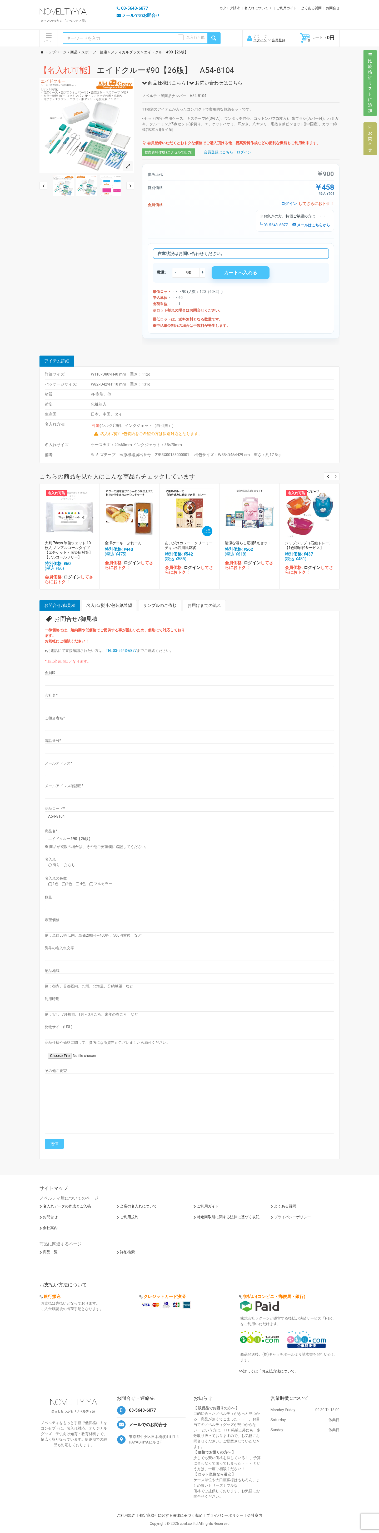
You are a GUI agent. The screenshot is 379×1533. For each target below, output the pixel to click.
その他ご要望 (56, 1070)
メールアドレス (58, 763)
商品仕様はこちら (164, 83)
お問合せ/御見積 (60, 605)
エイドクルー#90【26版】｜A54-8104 (136, 70)
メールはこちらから (311, 225)
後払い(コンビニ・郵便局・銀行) (274, 1296)
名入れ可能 (195, 37)
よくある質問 (311, 8)
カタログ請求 (230, 8)
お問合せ (333, 8)
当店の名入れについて (138, 1206)
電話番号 (53, 740)
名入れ (50, 859)
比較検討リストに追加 (370, 83)
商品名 (51, 831)
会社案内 (50, 1228)
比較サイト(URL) (58, 1027)
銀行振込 (52, 1296)
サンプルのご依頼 (160, 605)
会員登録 (278, 40)
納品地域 (52, 970)
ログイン (260, 40)
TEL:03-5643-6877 (121, 650)
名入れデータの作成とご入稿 (67, 1206)
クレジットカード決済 (164, 1296)
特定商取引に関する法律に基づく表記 (228, 1217)
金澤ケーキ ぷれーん (123, 543)
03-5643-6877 (274, 225)
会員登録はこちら (218, 152)
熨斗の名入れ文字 (59, 948)
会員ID (50, 673)
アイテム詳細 (56, 360)
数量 (48, 897)
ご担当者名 (55, 718)
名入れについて (256, 8)
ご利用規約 (129, 1217)
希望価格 (52, 920)
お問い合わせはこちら (215, 83)
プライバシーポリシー (292, 1217)
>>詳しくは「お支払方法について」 (268, 1371)
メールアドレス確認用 (64, 786)
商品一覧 (50, 1252)
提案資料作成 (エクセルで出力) (168, 152)
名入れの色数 (56, 878)
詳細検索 (127, 1252)
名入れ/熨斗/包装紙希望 (109, 605)
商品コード (55, 808)
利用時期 (52, 999)
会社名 (51, 695)
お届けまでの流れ (204, 605)
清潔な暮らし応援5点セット (248, 543)
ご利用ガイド (286, 8)
